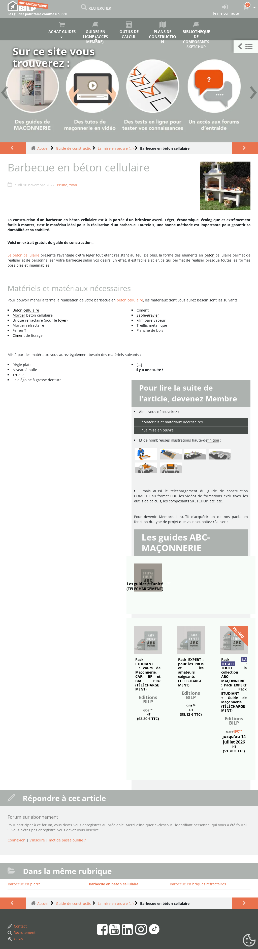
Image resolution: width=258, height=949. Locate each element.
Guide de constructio (73, 148)
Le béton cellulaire (23, 255)
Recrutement (22, 932)
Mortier (19, 315)
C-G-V (15, 938)
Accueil (43, 148)
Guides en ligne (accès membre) (95, 30)
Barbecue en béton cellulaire (113, 884)
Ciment (19, 335)
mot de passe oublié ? (67, 840)
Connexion (16, 840)
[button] (246, 46)
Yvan (73, 185)
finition (213, 440)
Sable (141, 315)
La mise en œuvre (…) (116, 148)
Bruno (62, 185)
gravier (153, 315)
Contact (17, 926)
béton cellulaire (130, 300)
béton (209, 255)
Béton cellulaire (26, 310)
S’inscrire (37, 840)
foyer (62, 320)
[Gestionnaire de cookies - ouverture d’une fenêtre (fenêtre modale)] (249, 940)
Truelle (18, 374)
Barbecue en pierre (24, 884)
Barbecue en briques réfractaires (198, 884)
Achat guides (62, 27)
